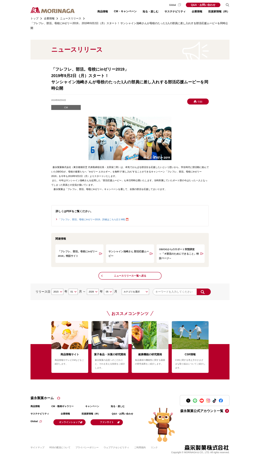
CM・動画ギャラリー (62, 406)
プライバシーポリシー (87, 447)
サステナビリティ (40, 413)
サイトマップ (37, 447)
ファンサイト (117, 422)
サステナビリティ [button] (175, 11)
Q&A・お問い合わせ (203, 4)
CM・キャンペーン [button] (125, 11)
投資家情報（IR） (91, 413)
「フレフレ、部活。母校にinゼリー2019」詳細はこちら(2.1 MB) (91, 219)
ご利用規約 (140, 447)
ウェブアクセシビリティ (116, 447)
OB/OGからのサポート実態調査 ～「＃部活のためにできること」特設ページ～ (179, 254)
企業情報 (65, 413)
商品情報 (35, 406)
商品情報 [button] (102, 11)
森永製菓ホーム (42, 398)
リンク (154, 447)
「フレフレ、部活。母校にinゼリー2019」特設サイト (77, 253)
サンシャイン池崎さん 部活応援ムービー (128, 253)
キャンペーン (92, 406)
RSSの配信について (59, 447)
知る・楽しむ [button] (151, 11)
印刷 (200, 101)
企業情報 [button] (197, 11)
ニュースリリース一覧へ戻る (130, 275)
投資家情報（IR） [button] (218, 11)
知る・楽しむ (118, 406)
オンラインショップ (74, 422)
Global (175, 5)
